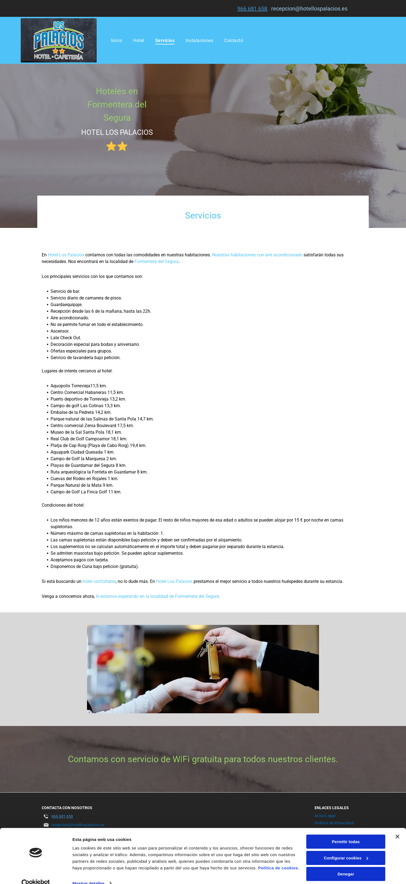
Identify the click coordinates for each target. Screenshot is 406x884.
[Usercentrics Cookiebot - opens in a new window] (36, 873)
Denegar (346, 863)
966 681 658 (252, 8)
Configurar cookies (346, 847)
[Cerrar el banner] (397, 826)
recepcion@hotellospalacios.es (309, 8)
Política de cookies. (278, 857)
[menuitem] (117, 40)
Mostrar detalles (88, 873)
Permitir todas (346, 831)
